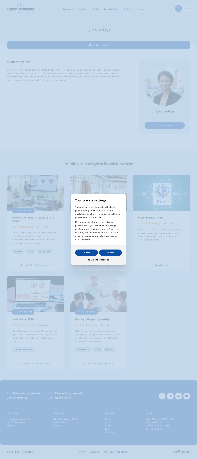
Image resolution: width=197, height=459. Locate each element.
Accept (110, 252)
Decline (86, 252)
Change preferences (98, 260)
